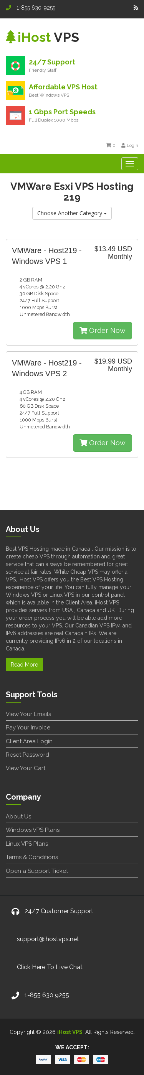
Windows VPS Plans (33, 829)
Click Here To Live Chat (50, 967)
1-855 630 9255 (47, 995)
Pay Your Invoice (28, 727)
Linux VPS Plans (27, 843)
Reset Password (27, 754)
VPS (42, 37)
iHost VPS (70, 1032)
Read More (24, 665)
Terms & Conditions (32, 857)
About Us (18, 816)
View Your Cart (25, 768)
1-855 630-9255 (30, 8)
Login (129, 145)
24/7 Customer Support (59, 911)
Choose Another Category (72, 213)
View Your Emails (28, 714)
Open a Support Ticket (37, 871)
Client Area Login (29, 741)
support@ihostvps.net (48, 939)
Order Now (102, 330)
